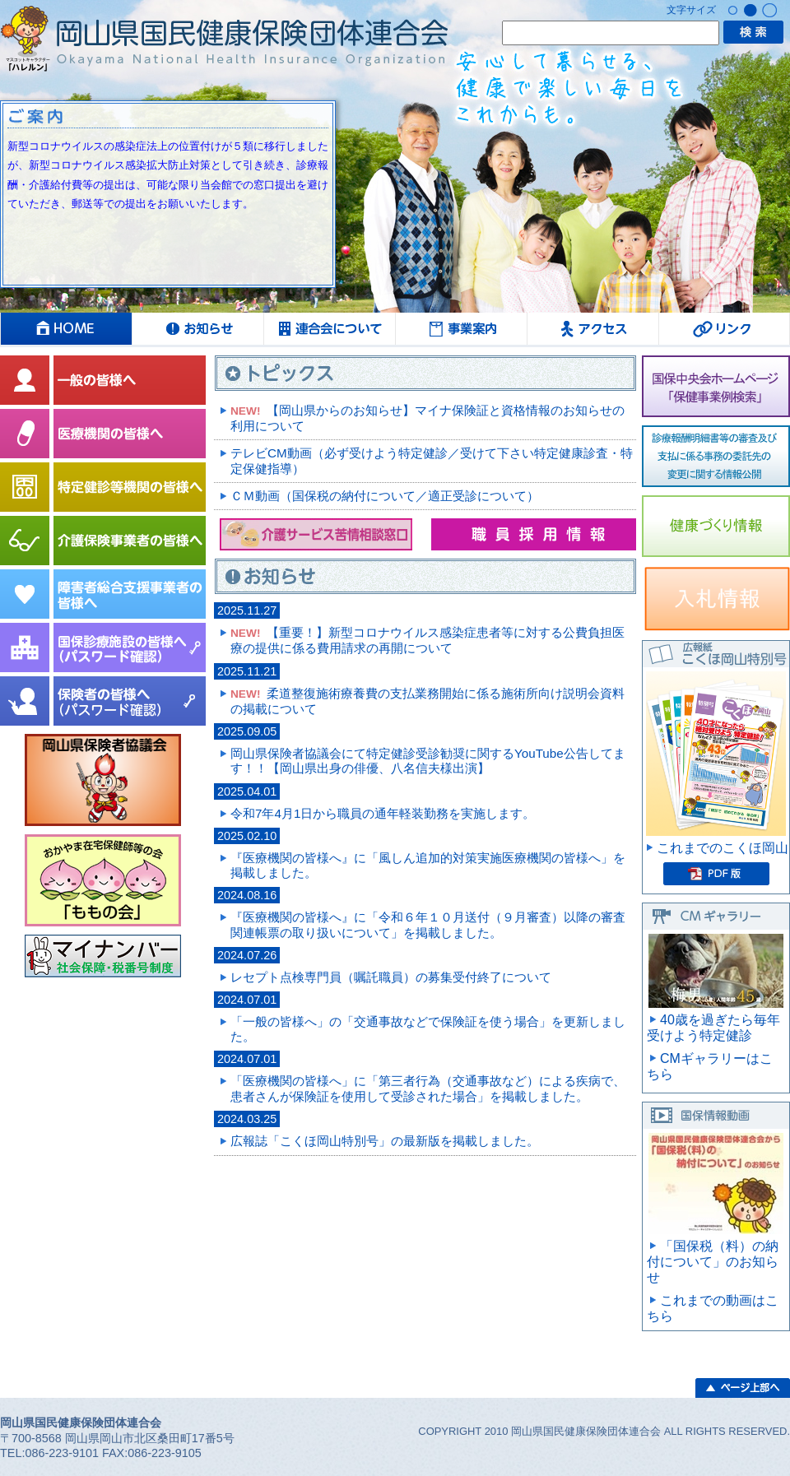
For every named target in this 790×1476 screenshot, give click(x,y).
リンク (724, 329)
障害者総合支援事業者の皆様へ (103, 594)
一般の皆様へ (103, 380)
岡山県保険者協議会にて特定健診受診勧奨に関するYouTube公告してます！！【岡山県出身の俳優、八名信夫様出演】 (427, 760)
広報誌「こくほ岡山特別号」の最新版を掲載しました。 (384, 1141)
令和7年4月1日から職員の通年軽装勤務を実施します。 (382, 813)
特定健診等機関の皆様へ (103, 487)
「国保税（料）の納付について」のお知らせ (712, 1261)
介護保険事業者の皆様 (103, 540)
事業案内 (461, 329)
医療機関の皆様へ (103, 433)
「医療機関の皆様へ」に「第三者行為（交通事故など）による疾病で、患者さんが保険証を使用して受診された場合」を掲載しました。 (427, 1088)
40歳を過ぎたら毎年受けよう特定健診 (713, 1027)
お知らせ (197, 329)
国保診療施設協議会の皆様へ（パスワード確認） (103, 647)
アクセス (592, 329)
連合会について (329, 329)
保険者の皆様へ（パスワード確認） (103, 701)
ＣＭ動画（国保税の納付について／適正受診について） (384, 496)
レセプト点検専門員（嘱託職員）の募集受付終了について (390, 977)
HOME (66, 329)
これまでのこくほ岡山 (722, 848)
